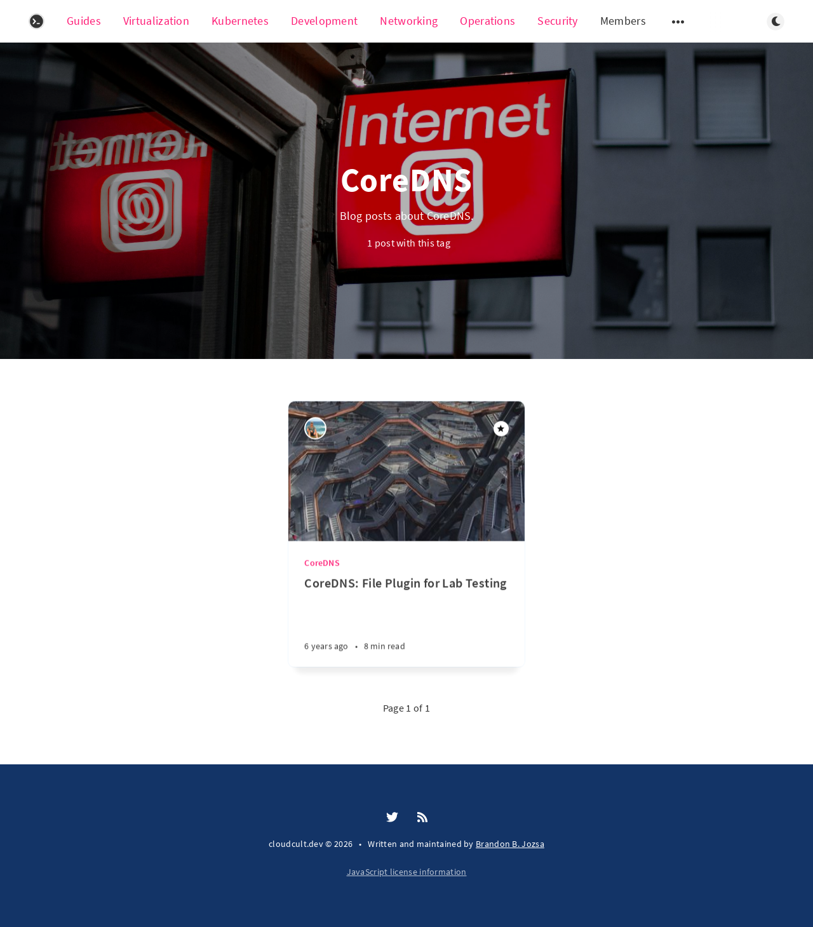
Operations (487, 20)
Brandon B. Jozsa (510, 843)
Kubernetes (240, 20)
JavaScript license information (407, 871)
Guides (84, 20)
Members (623, 20)
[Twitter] (392, 817)
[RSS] (422, 817)
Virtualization (156, 20)
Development (324, 20)
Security (557, 20)
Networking (409, 20)
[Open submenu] (678, 21)
